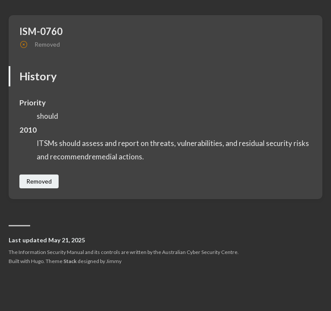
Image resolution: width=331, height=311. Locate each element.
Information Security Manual (51, 252)
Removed (39, 181)
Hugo (37, 261)
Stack (70, 261)
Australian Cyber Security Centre (199, 252)
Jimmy (114, 261)
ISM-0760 (40, 31)
